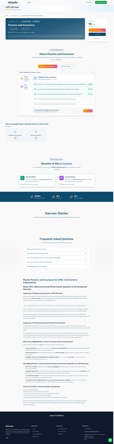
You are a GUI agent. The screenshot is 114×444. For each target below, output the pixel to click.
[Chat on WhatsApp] (110, 440)
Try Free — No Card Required (48, 66)
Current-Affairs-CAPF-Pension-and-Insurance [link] (32, 15)
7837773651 (88, 428)
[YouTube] (7, 438)
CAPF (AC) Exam (15, 15)
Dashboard (89, 2)
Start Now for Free (101, 2)
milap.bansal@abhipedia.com (91, 431)
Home (7, 15)
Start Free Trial (97, 30)
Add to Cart (97, 38)
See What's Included (67, 66)
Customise (8, 126)
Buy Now (97, 34)
